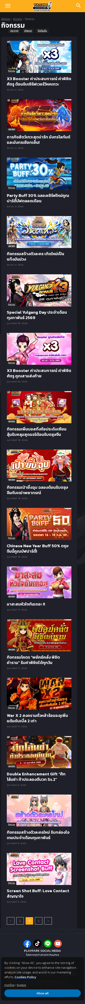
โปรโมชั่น (42, 31)
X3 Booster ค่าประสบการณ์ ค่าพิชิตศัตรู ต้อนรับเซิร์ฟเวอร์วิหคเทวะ (39, 81)
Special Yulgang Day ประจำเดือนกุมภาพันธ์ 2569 (37, 315)
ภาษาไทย (9, 985)
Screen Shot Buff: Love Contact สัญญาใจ (38, 893)
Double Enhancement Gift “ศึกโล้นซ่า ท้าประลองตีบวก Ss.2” (36, 776)
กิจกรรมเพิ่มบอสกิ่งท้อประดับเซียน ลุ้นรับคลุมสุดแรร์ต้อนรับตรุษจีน (36, 431)
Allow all (42, 993)
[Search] (78, 6)
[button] (7, 6)
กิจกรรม (11, 71)
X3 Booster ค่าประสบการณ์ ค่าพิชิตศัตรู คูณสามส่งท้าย (39, 373)
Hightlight (11, 129)
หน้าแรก (5, 19)
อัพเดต (28, 31)
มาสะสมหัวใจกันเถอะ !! (26, 604)
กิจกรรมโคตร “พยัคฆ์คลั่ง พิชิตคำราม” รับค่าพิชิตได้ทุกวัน (33, 660)
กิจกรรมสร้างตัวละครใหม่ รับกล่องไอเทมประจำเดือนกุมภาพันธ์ (38, 835)
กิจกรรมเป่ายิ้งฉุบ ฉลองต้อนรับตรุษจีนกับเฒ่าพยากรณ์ (37, 490)
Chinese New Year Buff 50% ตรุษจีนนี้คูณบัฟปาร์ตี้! (37, 548)
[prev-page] (11, 921)
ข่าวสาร (17, 19)
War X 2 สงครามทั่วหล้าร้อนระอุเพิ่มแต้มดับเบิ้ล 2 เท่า (37, 718)
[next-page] (48, 921)
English (21, 985)
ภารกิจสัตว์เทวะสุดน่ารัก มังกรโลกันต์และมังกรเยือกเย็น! (38, 139)
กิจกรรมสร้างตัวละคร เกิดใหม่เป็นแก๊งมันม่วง (35, 256)
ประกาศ (14, 31)
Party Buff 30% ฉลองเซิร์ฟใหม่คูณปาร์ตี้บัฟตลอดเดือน (38, 198)
